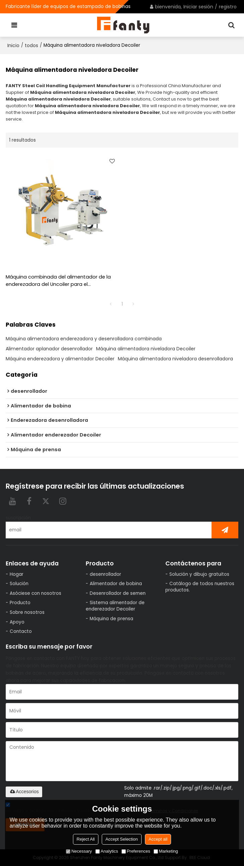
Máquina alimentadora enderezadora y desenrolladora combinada (84, 338)
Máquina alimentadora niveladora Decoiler (145, 348)
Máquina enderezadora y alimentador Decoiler (60, 358)
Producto (20, 602)
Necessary (79, 851)
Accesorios (23, 791)
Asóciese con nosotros (35, 593)
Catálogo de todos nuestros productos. (199, 586)
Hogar (16, 574)
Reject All (86, 839)
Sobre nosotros (27, 612)
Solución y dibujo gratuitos (199, 574)
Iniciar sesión (198, 6)
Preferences (135, 851)
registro (228, 6)
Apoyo (17, 622)
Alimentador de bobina (116, 583)
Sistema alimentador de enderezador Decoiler (115, 605)
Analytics (106, 851)
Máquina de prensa (111, 619)
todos (31, 45)
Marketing (166, 851)
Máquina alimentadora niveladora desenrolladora (175, 358)
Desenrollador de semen (118, 593)
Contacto (21, 631)
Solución (19, 583)
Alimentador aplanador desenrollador (49, 348)
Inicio (13, 45)
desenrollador (105, 574)
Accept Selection (121, 839)
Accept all (158, 839)
